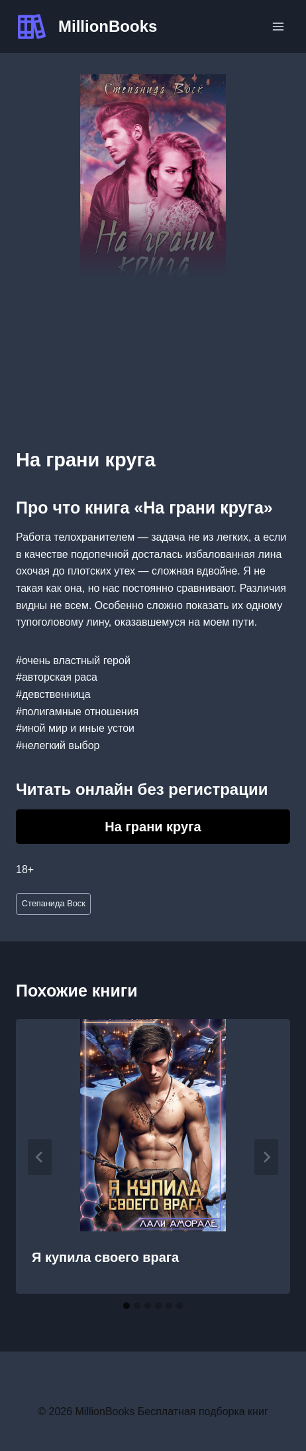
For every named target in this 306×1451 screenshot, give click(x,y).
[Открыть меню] (278, 26)
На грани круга (153, 826)
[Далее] (266, 1157)
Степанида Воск (53, 903)
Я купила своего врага (105, 1257)
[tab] (126, 1305)
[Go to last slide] (40, 1157)
